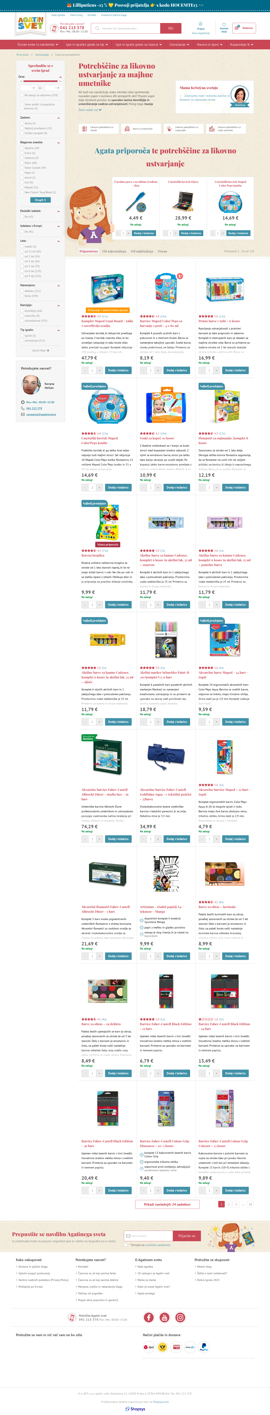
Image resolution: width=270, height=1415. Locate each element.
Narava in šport (209, 44)
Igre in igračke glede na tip (87, 44)
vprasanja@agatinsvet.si (41, 414)
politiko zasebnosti (158, 1245)
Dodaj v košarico (144, 233)
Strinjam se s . (150, 1245)
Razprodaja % (241, 44)
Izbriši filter (40, 350)
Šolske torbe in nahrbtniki (38, 44)
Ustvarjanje (179, 44)
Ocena (162, 251)
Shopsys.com (161, 1402)
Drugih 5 (40, 200)
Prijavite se (186, 1236)
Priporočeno (89, 251)
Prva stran (23, 54)
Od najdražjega (142, 251)
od (21, 81)
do (60, 81)
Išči (170, 28)
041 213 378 (72, 28)
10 (250, 1204)
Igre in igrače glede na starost (139, 44)
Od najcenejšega (114, 251)
